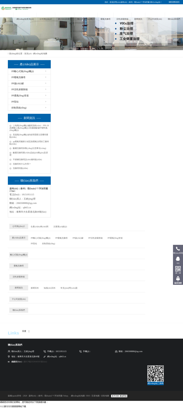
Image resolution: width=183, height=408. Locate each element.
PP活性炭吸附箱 (19, 89)
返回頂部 (178, 283)
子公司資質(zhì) (155, 19)
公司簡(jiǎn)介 (46, 19)
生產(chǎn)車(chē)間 (39, 227)
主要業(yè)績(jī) (60, 227)
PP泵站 (15, 102)
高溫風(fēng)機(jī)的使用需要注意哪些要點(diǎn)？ (28, 136)
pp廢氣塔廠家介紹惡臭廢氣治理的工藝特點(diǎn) (29, 142)
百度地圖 (96, 396)
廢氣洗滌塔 (106, 19)
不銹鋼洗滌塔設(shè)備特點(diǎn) (27, 159)
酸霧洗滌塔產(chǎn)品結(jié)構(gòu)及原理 (28, 154)
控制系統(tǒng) (18, 107)
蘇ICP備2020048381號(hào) (35, 362)
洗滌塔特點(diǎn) (20, 168)
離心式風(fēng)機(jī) (86, 19)
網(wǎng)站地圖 (78, 396)
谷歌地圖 (105, 396)
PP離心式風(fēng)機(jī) (22, 71)
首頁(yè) (28, 54)
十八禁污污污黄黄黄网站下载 (13, 406)
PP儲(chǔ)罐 (17, 83)
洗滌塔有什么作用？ (22, 164)
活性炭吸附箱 (122, 19)
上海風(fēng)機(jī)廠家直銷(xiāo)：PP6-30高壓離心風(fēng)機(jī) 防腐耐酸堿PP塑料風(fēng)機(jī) (29, 127)
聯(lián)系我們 (174, 19)
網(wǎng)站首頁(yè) (25, 19)
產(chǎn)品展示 (64, 19)
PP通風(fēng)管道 (20, 95)
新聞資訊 (138, 19)
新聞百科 (35, 288)
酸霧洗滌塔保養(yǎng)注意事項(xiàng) (29, 148)
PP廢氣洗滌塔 (18, 77)
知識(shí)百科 (49, 288)
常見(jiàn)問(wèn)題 (68, 288)
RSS (88, 396)
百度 (24, 331)
